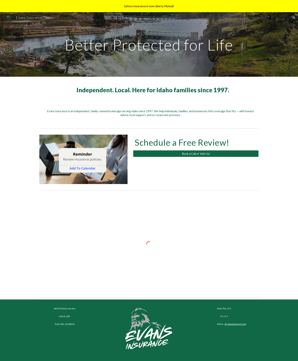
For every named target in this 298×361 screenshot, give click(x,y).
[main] (149, 44)
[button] (293, 17)
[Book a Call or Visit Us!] (195, 153)
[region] (149, 6)
